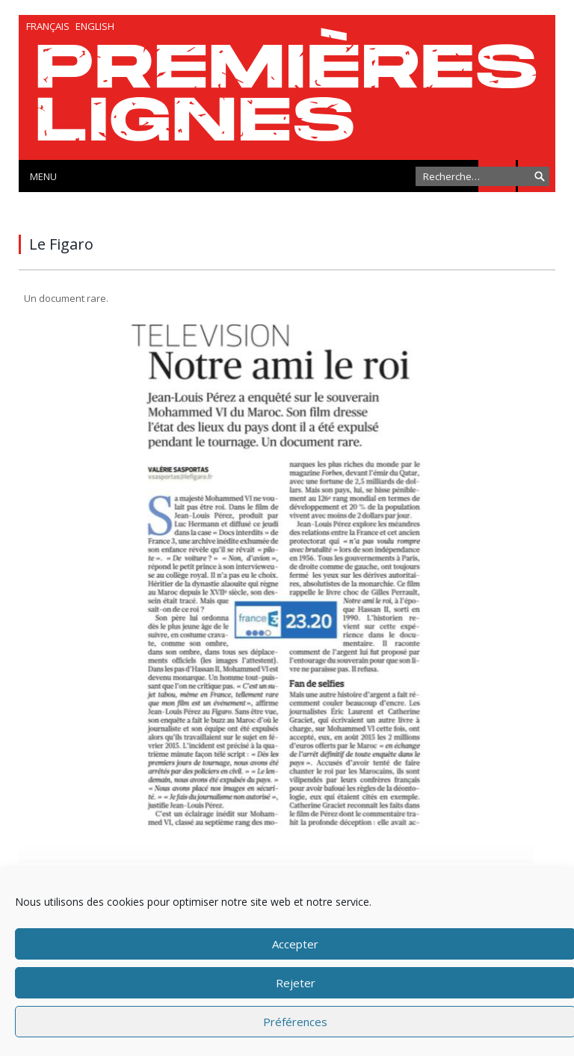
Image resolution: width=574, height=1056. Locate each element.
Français (48, 26)
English (94, 26)
